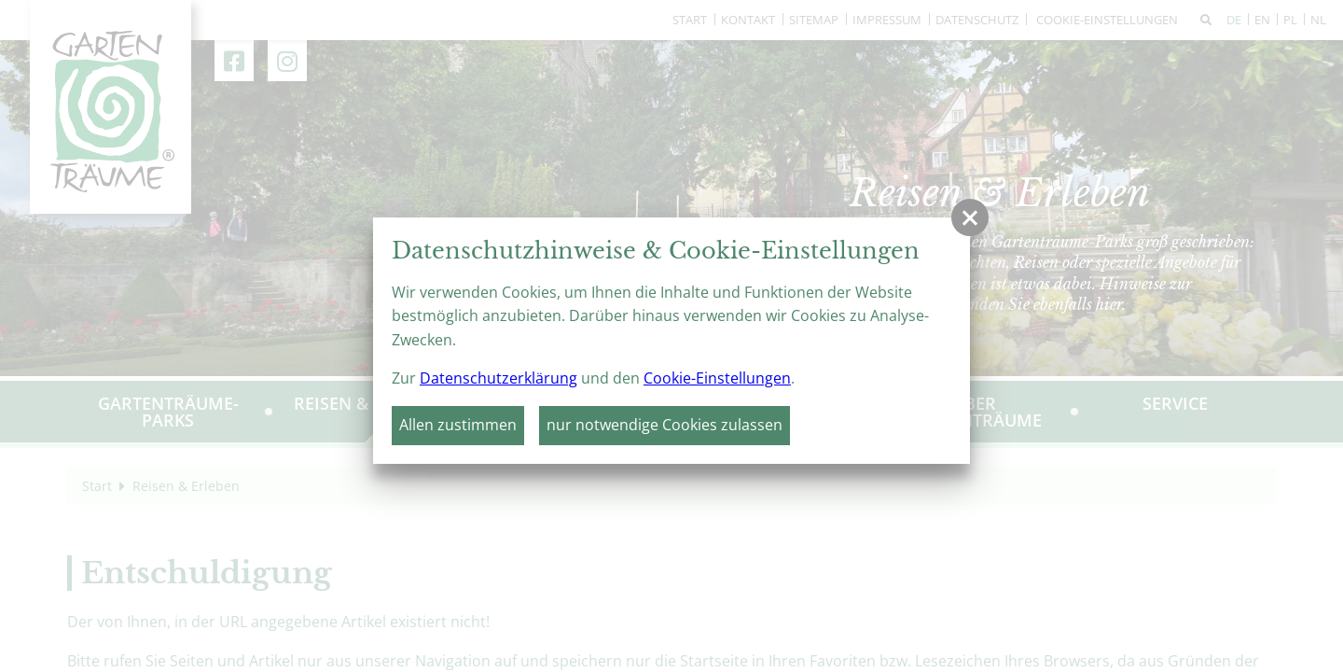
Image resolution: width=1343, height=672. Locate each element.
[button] (970, 217)
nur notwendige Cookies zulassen (664, 424)
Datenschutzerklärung (498, 378)
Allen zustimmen (458, 424)
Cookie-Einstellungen (717, 378)
